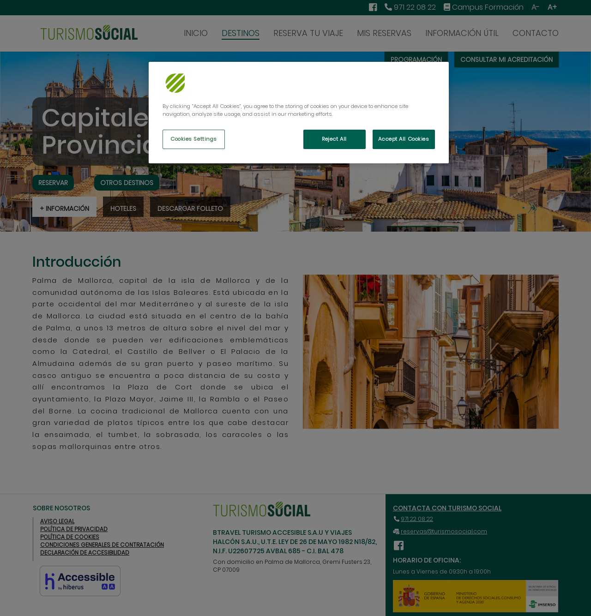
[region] (299, 112)
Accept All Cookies (403, 139)
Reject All (334, 139)
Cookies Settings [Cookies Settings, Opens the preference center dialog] (193, 139)
